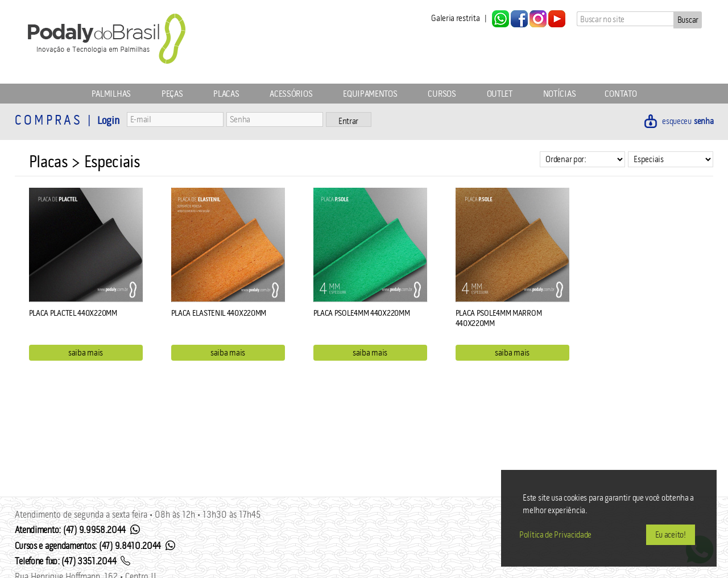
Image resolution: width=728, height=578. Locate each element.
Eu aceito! (670, 534)
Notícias (559, 93)
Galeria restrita (455, 18)
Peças (172, 93)
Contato (620, 93)
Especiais (112, 161)
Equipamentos (370, 93)
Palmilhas (111, 93)
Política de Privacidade (555, 534)
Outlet (499, 93)
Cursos (442, 93)
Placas (226, 93)
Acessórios (291, 93)
